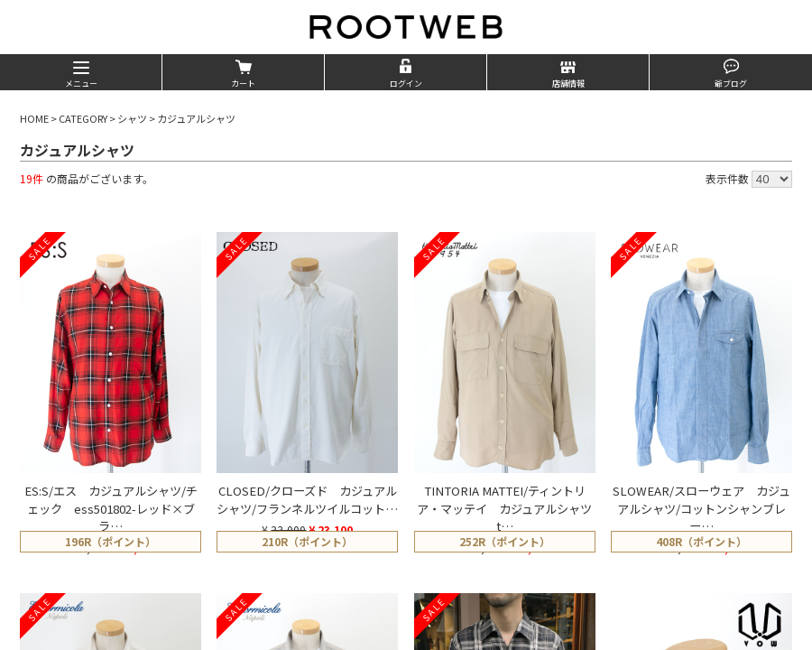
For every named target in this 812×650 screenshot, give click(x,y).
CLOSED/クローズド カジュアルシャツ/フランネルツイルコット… (307, 499)
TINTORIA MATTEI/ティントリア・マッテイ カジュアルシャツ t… (510, 508)
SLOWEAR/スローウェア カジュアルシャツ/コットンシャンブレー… (701, 508)
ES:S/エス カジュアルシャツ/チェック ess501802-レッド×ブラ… (111, 508)
